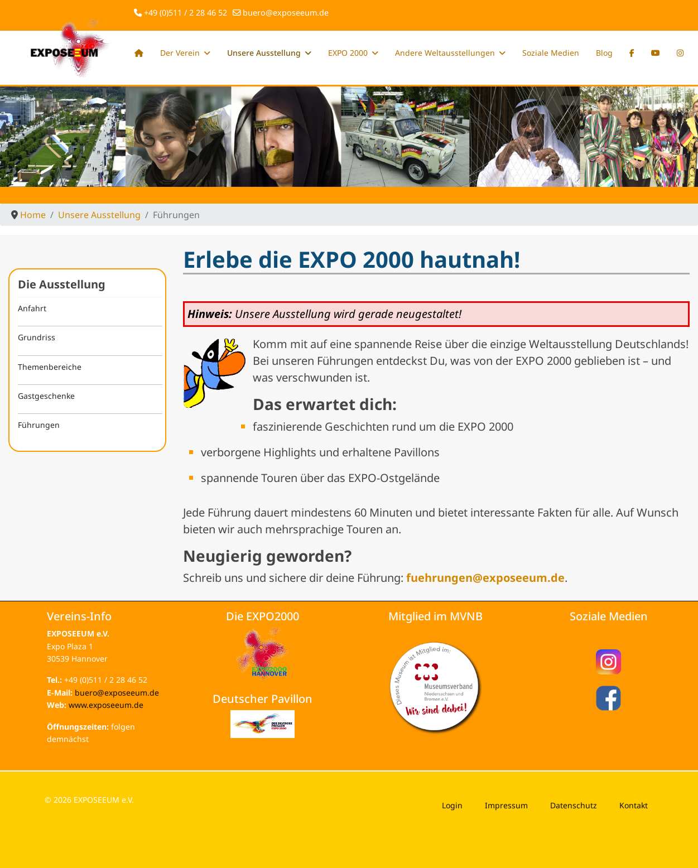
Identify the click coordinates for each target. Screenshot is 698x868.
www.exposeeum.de (106, 705)
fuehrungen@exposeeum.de (485, 577)
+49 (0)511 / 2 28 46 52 (185, 12)
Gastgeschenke (46, 395)
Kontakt (633, 805)
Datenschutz (573, 805)
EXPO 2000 (348, 52)
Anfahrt (32, 308)
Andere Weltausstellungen (445, 52)
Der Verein (180, 52)
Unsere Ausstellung (264, 52)
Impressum (506, 805)
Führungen (39, 424)
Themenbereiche (49, 366)
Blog (604, 52)
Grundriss (36, 337)
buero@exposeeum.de (286, 12)
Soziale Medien (550, 52)
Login (452, 805)
